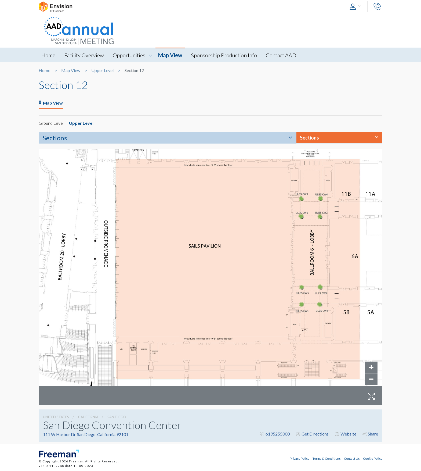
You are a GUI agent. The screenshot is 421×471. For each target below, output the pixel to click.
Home (48, 55)
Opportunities (129, 55)
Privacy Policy (299, 458)
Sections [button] (309, 138)
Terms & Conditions (327, 458)
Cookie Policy (372, 458)
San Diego (116, 417)
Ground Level (51, 123)
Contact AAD (281, 55)
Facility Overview (84, 55)
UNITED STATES (56, 417)
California (88, 417)
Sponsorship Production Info (224, 55)
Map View (170, 55)
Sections (55, 138)
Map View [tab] (51, 102)
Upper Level (102, 70)
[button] (357, 6)
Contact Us (352, 458)
